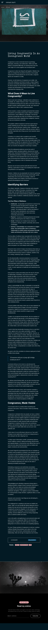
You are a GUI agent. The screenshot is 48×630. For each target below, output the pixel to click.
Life (30, 544)
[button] (2, 2)
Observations (24, 544)
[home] (10, 2)
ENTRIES (2, 7)
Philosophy (8, 7)
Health (17, 544)
